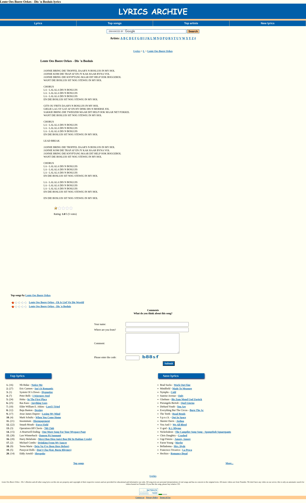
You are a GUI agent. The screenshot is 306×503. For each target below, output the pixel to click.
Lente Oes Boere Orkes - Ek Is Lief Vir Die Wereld (56, 302)
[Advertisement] (21, 132)
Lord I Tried (53, 410)
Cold (173, 396)
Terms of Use (165, 501)
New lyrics (267, 23)
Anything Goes (39, 406)
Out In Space (179, 421)
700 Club (49, 432)
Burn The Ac (197, 414)
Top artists (191, 23)
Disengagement (41, 424)
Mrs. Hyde (180, 450)
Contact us (140, 501)
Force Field (42, 428)
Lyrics (38, 23)
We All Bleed (180, 428)
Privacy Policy (152, 501)
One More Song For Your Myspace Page (64, 435)
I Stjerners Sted (41, 399)
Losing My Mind (51, 417)
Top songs (115, 23)
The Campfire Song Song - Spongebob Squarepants (203, 435)
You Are (181, 410)
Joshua (180, 424)
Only (180, 399)
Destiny (39, 414)
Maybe (179, 446)
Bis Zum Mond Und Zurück (186, 403)
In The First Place (37, 403)
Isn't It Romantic (44, 392)
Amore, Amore (182, 442)
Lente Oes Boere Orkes (160, 51)
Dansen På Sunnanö (50, 439)
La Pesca (187, 453)
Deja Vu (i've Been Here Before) (51, 450)
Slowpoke (40, 457)
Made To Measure (182, 392)
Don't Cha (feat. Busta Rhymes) (54, 453)
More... (230, 467)
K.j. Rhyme (175, 432)
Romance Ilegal (179, 457)
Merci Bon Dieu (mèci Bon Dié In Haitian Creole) (65, 442)
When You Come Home (48, 421)
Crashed (182, 439)
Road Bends (179, 417)
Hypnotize (47, 396)
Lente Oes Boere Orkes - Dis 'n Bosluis (50, 306)
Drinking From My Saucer (52, 446)
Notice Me (36, 388)
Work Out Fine (182, 388)
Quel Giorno (187, 406)
